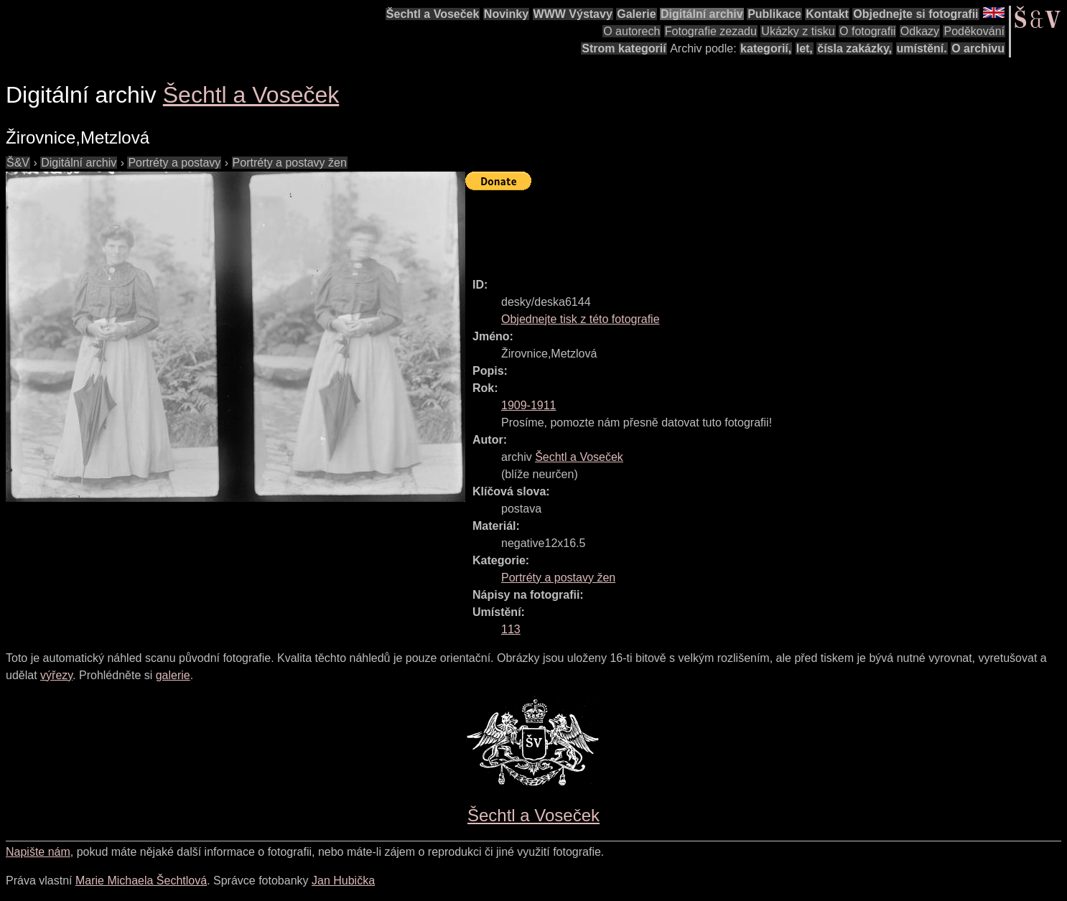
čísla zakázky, (854, 48)
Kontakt (827, 14)
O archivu (978, 48)
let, (804, 48)
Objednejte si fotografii (915, 14)
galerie (173, 675)
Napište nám (38, 852)
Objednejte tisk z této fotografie (580, 319)
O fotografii (867, 31)
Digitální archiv (702, 14)
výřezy (56, 675)
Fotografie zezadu (711, 31)
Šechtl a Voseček (433, 14)
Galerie (636, 14)
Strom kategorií (624, 48)
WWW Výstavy (573, 14)
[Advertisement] (726, 227)
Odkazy (919, 31)
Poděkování (974, 31)
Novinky (506, 14)
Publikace (774, 14)
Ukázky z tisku (797, 31)
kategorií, (765, 48)
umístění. (922, 48)
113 (511, 629)
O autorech (631, 31)
